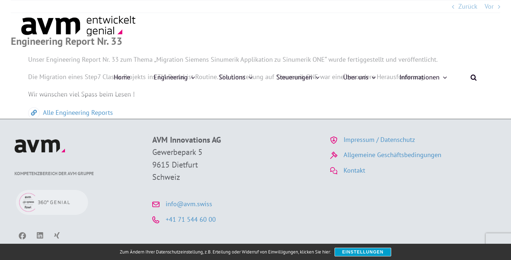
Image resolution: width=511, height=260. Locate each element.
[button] (497, 25)
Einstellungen (362, 252)
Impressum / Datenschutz (379, 139)
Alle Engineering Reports (70, 112)
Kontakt (354, 170)
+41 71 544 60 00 (191, 219)
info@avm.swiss (189, 204)
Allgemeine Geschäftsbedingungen (392, 155)
